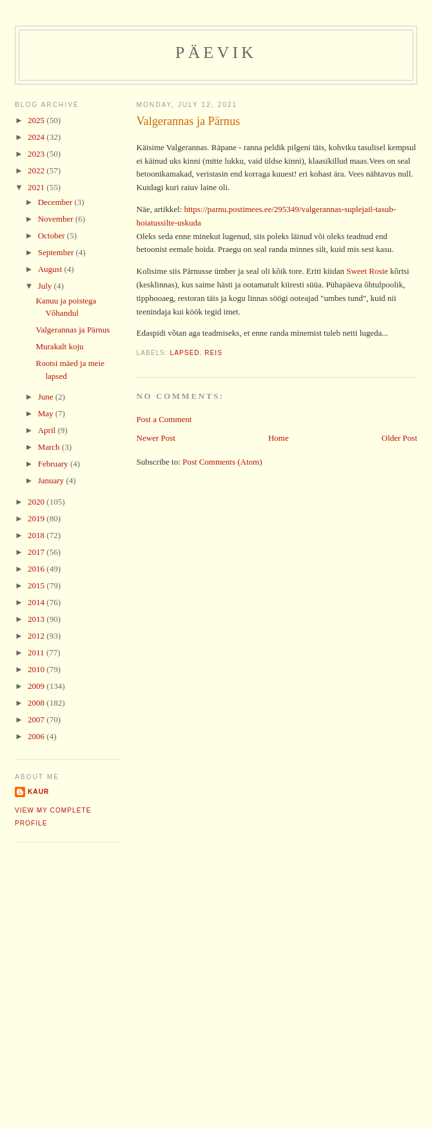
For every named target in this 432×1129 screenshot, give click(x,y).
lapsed (185, 352)
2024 (37, 137)
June (46, 396)
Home (278, 438)
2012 (37, 636)
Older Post (399, 438)
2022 (37, 170)
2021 (37, 187)
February (54, 463)
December (56, 202)
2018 (37, 535)
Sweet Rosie (367, 271)
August (51, 269)
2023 (37, 154)
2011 (37, 652)
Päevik (216, 52)
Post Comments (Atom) (222, 462)
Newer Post (156, 438)
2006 (37, 736)
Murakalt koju (59, 346)
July (46, 286)
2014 (37, 602)
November (56, 219)
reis (213, 352)
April (48, 430)
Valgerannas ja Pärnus (189, 121)
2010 (37, 669)
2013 (37, 619)
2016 (37, 569)
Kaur (38, 791)
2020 (37, 502)
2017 (37, 552)
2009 (37, 686)
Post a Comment (164, 419)
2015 (37, 585)
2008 (37, 703)
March (50, 447)
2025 (37, 120)
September (57, 252)
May (46, 413)
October (52, 235)
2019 (37, 518)
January (52, 480)
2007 (37, 719)
